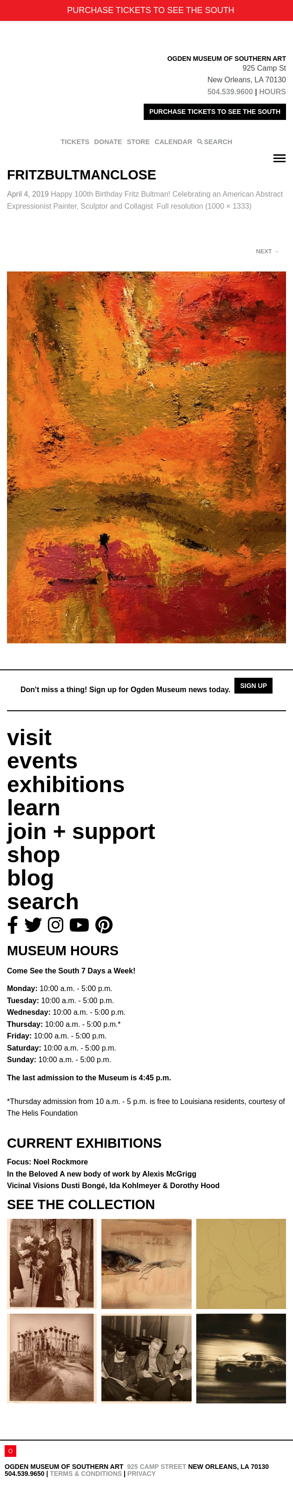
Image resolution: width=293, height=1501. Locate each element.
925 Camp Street (156, 1466)
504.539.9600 (230, 92)
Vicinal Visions (113, 1186)
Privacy (141, 1473)
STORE (138, 141)
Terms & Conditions (86, 1473)
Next (268, 251)
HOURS (272, 92)
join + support (81, 831)
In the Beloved (101, 1174)
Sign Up (253, 685)
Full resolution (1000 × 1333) (204, 206)
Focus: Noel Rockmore (47, 1162)
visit (29, 737)
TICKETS (75, 141)
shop (33, 854)
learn (33, 807)
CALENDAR (174, 141)
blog (30, 878)
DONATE (108, 141)
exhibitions (66, 784)
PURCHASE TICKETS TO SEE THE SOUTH (214, 111)
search (43, 901)
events (42, 760)
